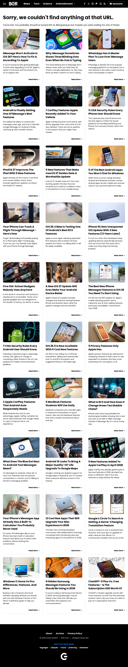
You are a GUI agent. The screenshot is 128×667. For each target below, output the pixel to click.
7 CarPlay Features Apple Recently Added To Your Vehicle (62, 114)
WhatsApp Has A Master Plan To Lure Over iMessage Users (105, 57)
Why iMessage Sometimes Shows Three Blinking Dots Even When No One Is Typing (63, 57)
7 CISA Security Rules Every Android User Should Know (20, 347)
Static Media (51, 638)
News (27, 3)
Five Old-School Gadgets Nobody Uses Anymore (19, 288)
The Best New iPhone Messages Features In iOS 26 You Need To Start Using (106, 290)
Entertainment (64, 3)
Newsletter (116, 4)
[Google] (101, 4)
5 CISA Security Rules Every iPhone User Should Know (105, 112)
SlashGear (84, 648)
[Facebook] (85, 4)
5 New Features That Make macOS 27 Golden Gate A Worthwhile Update (62, 173)
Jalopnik (54, 648)
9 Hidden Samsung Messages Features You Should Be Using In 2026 (61, 585)
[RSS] (105, 4)
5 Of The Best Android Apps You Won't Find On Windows (106, 171)
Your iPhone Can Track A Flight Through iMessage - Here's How (19, 230)
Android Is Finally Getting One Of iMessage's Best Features (19, 114)
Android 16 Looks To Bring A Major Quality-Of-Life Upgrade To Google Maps (63, 465)
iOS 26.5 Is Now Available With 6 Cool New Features (62, 347)
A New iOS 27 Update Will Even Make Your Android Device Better (61, 290)
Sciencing (72, 648)
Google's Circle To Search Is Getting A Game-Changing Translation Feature (105, 522)
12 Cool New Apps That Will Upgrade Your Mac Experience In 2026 (62, 522)
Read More (33, 79)
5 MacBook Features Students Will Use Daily (60, 403)
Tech (36, 3)
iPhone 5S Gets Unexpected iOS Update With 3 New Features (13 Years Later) (105, 230)
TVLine (63, 648)
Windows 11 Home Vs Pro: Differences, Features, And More (19, 585)
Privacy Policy (75, 633)
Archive (60, 633)
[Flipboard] (97, 4)
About (49, 633)
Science (47, 3)
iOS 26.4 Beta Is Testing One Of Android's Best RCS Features (63, 230)
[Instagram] (93, 4)
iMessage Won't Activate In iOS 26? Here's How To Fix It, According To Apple (20, 57)
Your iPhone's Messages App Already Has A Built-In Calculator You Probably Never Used (21, 523)
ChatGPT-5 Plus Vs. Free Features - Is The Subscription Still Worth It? (105, 585)
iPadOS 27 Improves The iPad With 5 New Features (19, 171)
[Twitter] (89, 4)
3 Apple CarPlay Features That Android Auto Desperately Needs (19, 405)
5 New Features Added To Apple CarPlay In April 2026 (105, 463)
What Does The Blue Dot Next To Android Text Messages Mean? (21, 465)
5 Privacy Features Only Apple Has (103, 347)
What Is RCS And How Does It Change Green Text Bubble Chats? (106, 405)
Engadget (44, 648)
